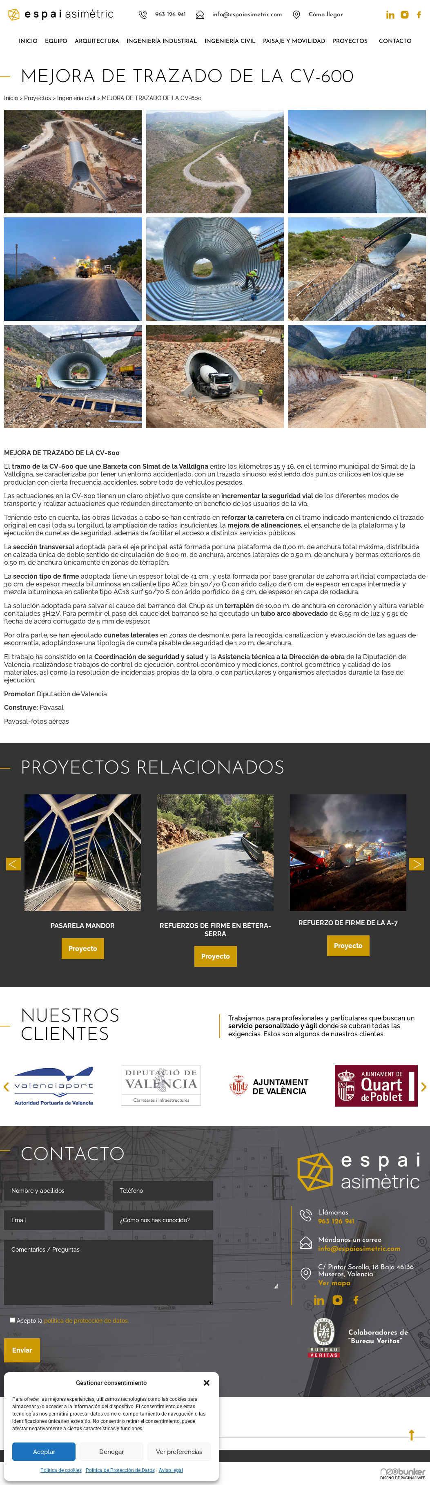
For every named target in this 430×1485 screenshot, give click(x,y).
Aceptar (44, 1452)
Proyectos (352, 42)
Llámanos (333, 1213)
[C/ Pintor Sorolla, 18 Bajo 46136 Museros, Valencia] (306, 1274)
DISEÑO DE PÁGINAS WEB (403, 1478)
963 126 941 (336, 1222)
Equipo (56, 41)
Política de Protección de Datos (120, 1470)
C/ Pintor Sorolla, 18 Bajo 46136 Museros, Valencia (366, 1272)
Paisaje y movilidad (294, 41)
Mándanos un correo (349, 1240)
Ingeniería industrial (162, 41)
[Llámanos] (306, 1216)
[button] (207, 1383)
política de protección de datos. (86, 1321)
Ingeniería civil (230, 41)
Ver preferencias (179, 1452)
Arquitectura (97, 41)
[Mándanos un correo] (306, 1243)
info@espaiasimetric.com (359, 1249)
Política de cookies (61, 1470)
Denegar (111, 1452)
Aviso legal (171, 1470)
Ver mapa (334, 1284)
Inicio (28, 41)
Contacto (395, 41)
